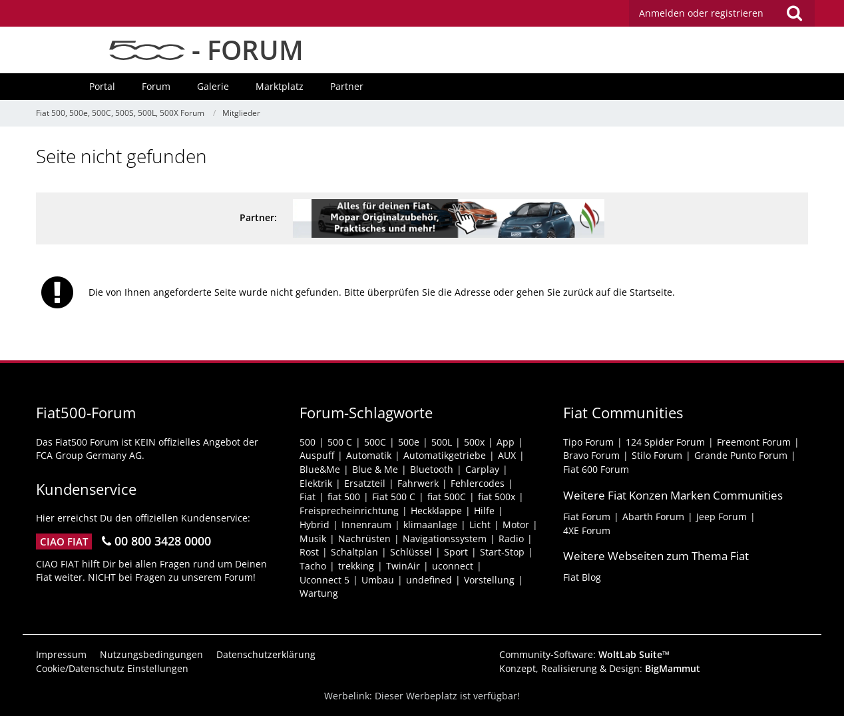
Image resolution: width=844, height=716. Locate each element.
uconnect (452, 565)
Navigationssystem (445, 538)
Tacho (313, 565)
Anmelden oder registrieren (701, 13)
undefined (429, 579)
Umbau (377, 579)
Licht (480, 524)
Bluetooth (431, 469)
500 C (339, 442)
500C (375, 442)
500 (308, 442)
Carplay (482, 469)
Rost (309, 551)
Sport (456, 551)
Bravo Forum (591, 455)
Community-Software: (584, 654)
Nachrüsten (364, 538)
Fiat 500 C (393, 496)
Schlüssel (411, 551)
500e (408, 442)
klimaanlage (430, 524)
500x (474, 442)
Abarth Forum (653, 516)
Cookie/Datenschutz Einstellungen (112, 668)
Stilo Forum (657, 455)
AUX (507, 455)
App (506, 442)
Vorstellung (489, 579)
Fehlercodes (478, 483)
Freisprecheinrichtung (349, 510)
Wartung (319, 593)
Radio (511, 538)
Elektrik (316, 483)
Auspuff (317, 455)
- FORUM (206, 49)
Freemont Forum (754, 442)
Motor (516, 524)
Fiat (308, 496)
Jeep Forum (721, 516)
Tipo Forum (588, 442)
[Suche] (794, 13)
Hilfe (484, 510)
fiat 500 (343, 496)
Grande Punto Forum (740, 455)
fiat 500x (496, 496)
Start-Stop (502, 551)
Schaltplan (354, 551)
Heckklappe (436, 510)
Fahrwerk (418, 483)
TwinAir (403, 565)
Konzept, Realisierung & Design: (599, 668)
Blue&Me (320, 469)
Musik (313, 538)
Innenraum (366, 524)
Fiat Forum (586, 516)
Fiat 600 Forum (596, 469)
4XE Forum (586, 530)
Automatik (368, 455)
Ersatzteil (364, 483)
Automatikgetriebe (444, 455)
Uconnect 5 (324, 579)
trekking (356, 565)
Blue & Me (375, 469)
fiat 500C (446, 496)
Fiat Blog (582, 577)
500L (441, 442)
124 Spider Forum (665, 442)
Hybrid (314, 524)
